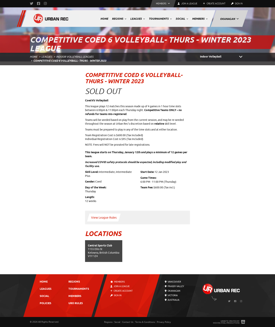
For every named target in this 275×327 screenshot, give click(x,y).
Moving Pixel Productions (226, 323)
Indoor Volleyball (222, 57)
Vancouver (173, 281)
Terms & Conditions (145, 322)
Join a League (120, 286)
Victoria (171, 295)
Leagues (137, 18)
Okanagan (229, 18)
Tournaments (160, 18)
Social (182, 18)
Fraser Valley (174, 286)
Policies (45, 303)
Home (104, 18)
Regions (119, 18)
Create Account (214, 3)
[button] (163, 3)
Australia (172, 299)
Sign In (237, 3)
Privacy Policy (164, 322)
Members (200, 18)
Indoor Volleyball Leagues (74, 56)
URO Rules (75, 303)
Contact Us (127, 322)
